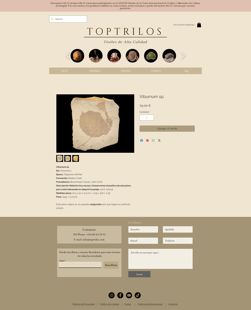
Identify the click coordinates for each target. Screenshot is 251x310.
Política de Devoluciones (150, 304)
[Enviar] (139, 274)
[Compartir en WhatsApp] (153, 140)
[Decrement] (142, 117)
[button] (199, 24)
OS (155, 32)
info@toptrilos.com (93, 239)
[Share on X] (159, 140)
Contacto (173, 304)
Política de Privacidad (84, 304)
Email (61, 261)
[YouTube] (129, 295)
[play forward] (183, 56)
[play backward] (67, 56)
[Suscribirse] (111, 265)
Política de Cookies (109, 304)
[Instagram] (112, 295)
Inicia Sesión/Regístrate (183, 25)
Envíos (128, 304)
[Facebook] (120, 295)
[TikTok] (138, 295)
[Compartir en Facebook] (141, 140)
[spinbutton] (146, 117)
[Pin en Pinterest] (147, 140)
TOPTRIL (116, 32)
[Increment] (151, 117)
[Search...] (67, 19)
